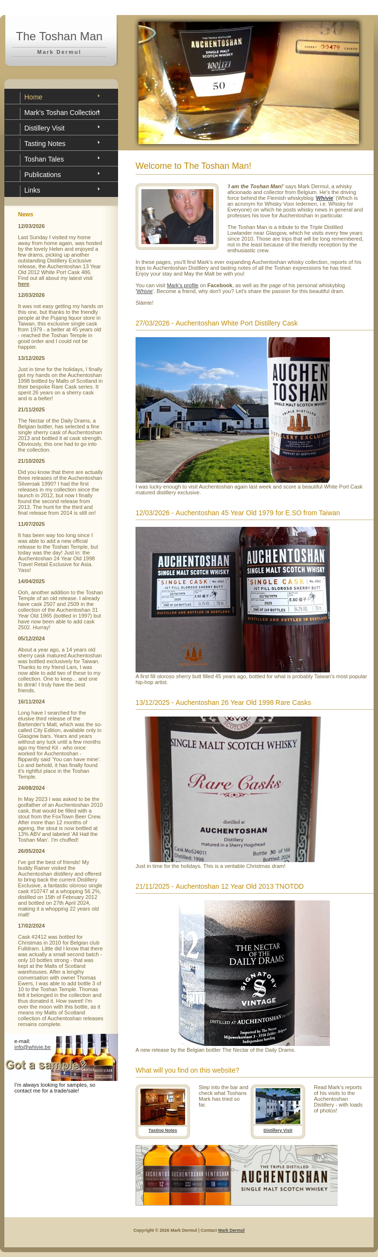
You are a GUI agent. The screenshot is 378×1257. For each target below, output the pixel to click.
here (23, 284)
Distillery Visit (44, 128)
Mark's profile (182, 285)
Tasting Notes (45, 143)
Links (32, 190)
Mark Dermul (231, 1230)
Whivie (145, 291)
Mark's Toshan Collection (62, 112)
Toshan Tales (44, 159)
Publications (42, 175)
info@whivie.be (33, 1047)
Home (33, 97)
